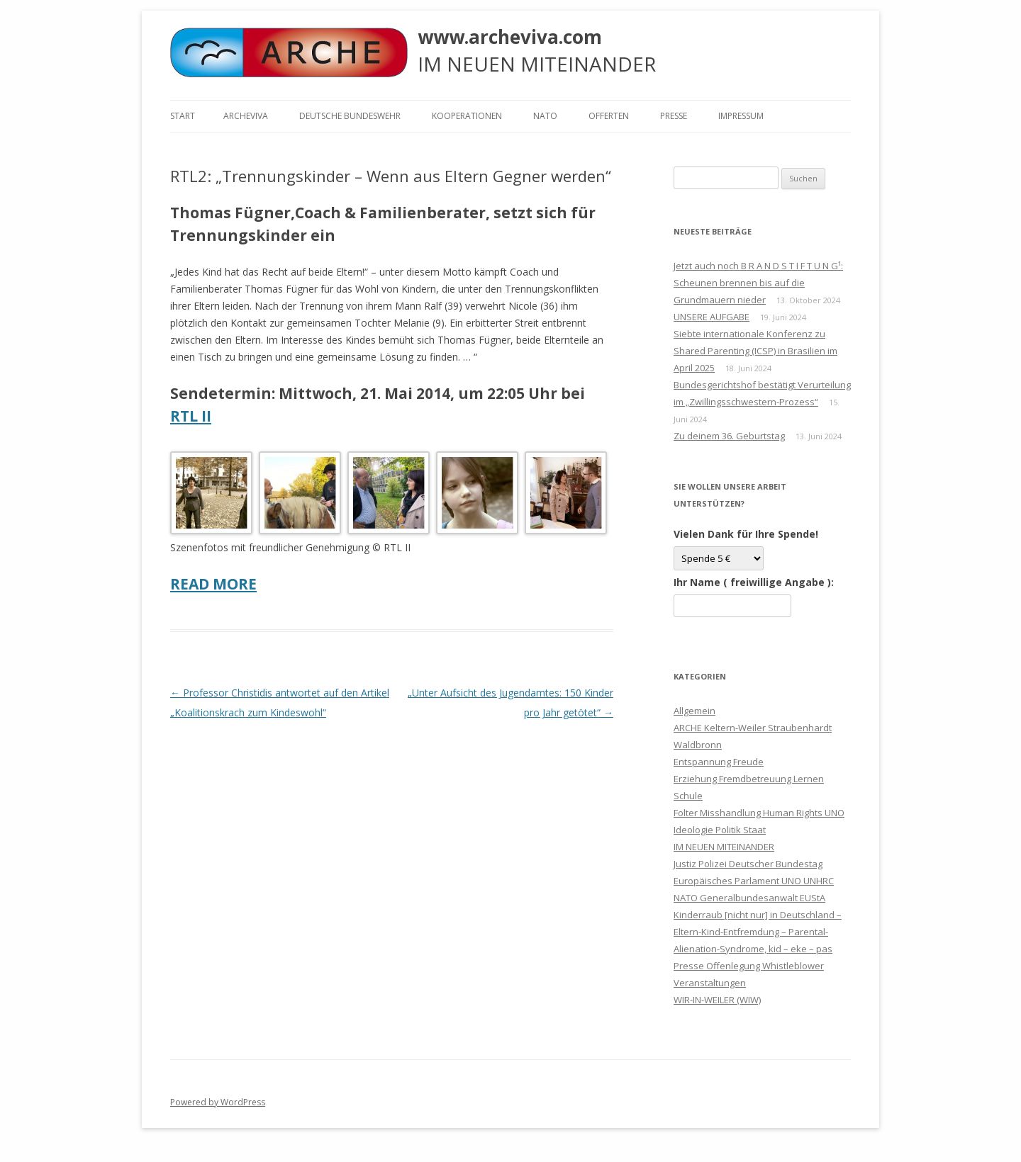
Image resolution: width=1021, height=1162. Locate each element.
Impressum (741, 116)
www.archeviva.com (510, 37)
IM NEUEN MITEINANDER (724, 846)
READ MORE (213, 584)
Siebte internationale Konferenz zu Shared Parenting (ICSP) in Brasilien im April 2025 (755, 350)
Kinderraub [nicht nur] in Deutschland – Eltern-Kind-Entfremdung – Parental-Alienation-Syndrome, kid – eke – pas (758, 931)
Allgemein (694, 710)
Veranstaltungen (710, 982)
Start (182, 116)
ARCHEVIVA (245, 116)
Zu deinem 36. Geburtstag (729, 435)
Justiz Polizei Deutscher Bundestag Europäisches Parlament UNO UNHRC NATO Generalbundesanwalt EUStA (754, 880)
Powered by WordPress (217, 1102)
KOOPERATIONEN (467, 116)
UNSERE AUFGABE (711, 316)
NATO (545, 116)
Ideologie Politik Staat (720, 829)
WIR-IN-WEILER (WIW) (717, 999)
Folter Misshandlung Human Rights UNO (759, 812)
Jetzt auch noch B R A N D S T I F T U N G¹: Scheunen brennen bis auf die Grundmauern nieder (758, 282)
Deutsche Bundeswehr (350, 116)
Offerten (608, 116)
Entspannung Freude (719, 761)
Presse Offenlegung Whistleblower (749, 965)
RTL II (190, 416)
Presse (673, 116)
